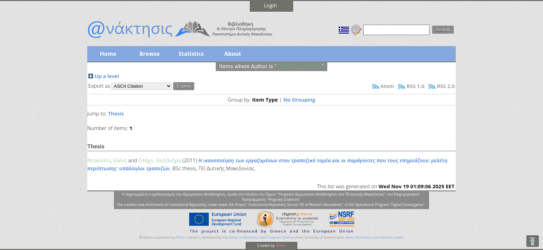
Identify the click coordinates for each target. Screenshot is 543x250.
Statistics (191, 54)
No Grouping (299, 99)
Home (108, 54)
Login (270, 5)
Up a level (107, 75)
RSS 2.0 (446, 86)
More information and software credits (374, 237)
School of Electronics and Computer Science (261, 237)
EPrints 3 (182, 237)
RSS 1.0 (415, 86)
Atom (387, 86)
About (232, 54)
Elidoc (281, 245)
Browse (149, 54)
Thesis (116, 113)
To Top (532, 241)
